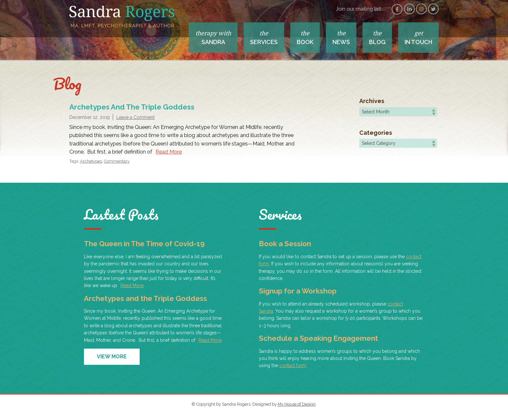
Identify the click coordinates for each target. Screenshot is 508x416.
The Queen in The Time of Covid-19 (144, 243)
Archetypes (91, 161)
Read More (169, 152)
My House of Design (297, 404)
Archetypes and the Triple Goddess (131, 107)
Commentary (117, 161)
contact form (292, 365)
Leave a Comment (135, 117)
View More (112, 356)
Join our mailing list (358, 9)
